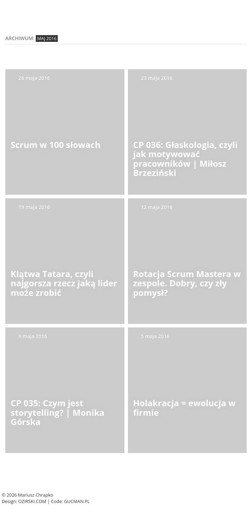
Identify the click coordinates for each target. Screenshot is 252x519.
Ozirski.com (32, 501)
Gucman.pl (77, 501)
